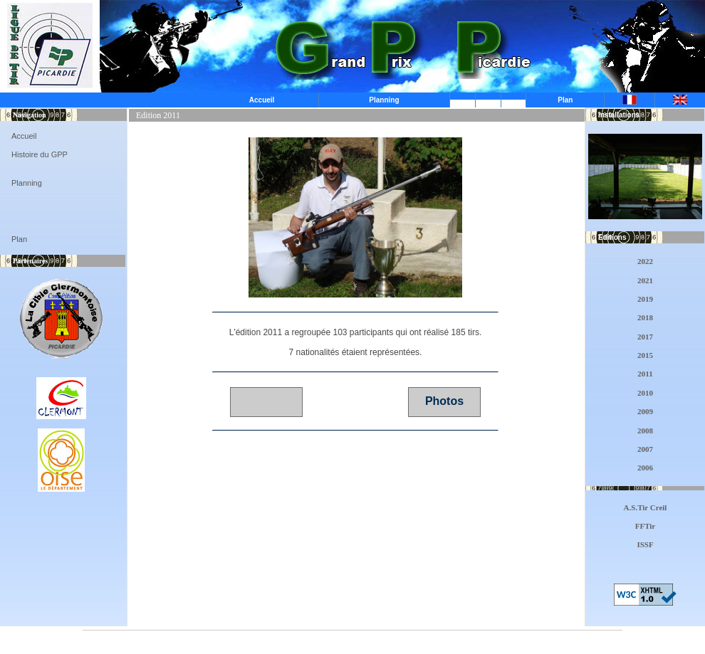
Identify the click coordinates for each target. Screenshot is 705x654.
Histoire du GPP (39, 154)
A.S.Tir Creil (645, 507)
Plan (565, 100)
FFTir (645, 526)
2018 (645, 317)
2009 (645, 411)
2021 (645, 280)
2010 (645, 393)
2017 (645, 336)
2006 (645, 467)
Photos (444, 401)
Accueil (262, 100)
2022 (645, 261)
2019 (645, 299)
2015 (645, 355)
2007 (645, 449)
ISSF (645, 544)
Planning (384, 100)
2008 (645, 430)
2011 (644, 373)
